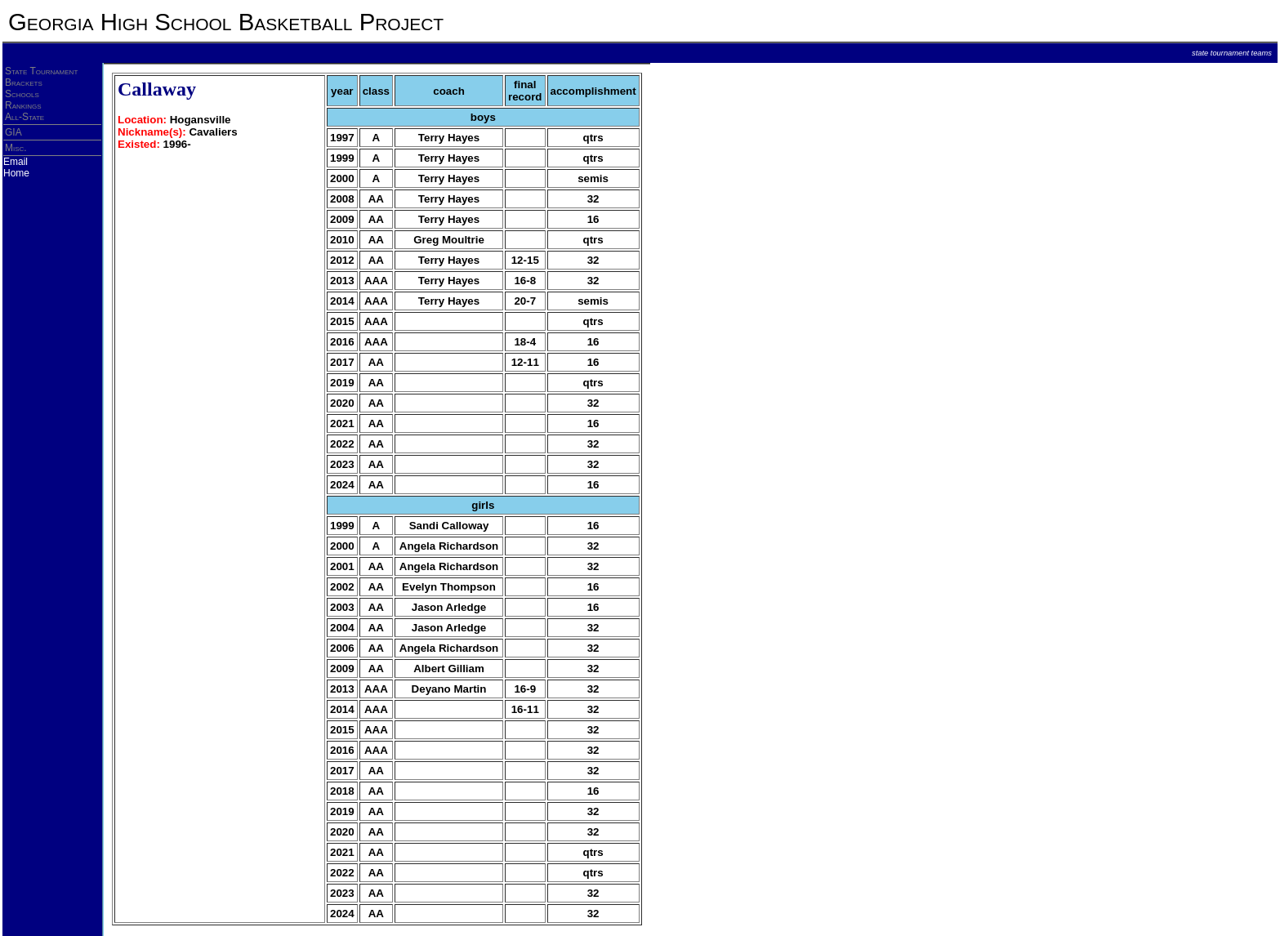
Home (16, 173)
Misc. (16, 148)
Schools (22, 94)
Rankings (23, 105)
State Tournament (41, 71)
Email (15, 161)
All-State (24, 117)
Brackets (23, 82)
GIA (13, 132)
